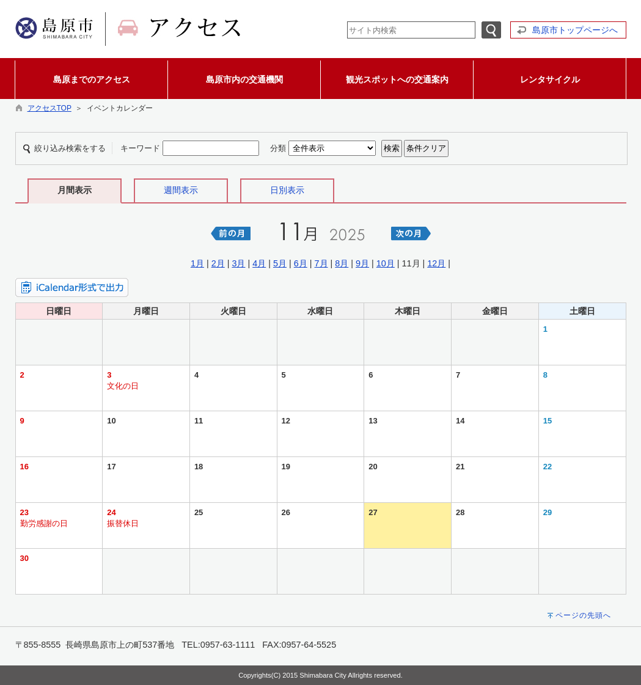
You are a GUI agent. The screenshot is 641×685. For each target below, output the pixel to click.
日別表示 (287, 190)
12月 (436, 263)
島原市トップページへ (575, 30)
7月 (321, 263)
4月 (259, 263)
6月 (300, 263)
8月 (341, 263)
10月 (385, 263)
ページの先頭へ (583, 615)
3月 (238, 263)
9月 (362, 263)
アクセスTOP (49, 108)
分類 (278, 148)
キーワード (140, 148)
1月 (197, 263)
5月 (280, 263)
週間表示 (181, 190)
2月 (218, 263)
